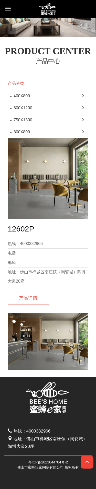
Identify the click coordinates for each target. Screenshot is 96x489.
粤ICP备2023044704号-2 (48, 462)
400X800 (20, 96)
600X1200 (21, 108)
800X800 (20, 132)
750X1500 (21, 120)
